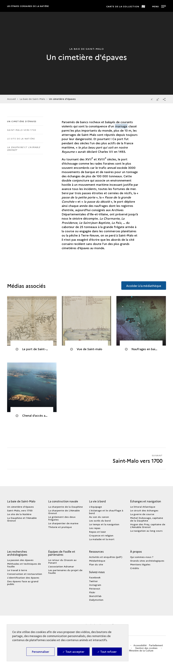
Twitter (93, 581)
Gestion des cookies (146, 648)
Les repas (94, 528)
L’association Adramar (61, 566)
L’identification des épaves (23, 577)
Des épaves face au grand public (22, 583)
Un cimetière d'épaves (21, 121)
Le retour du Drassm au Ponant (62, 561)
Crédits (134, 568)
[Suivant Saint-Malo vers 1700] (126, 458)
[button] (164, 99)
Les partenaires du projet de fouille (65, 571)
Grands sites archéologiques (147, 560)
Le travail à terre (17, 570)
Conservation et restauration (24, 573)
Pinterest (94, 588)
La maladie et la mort (101, 539)
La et (23, 148)
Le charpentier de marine (63, 523)
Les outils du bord (100, 520)
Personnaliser (40, 651)
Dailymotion (96, 599)
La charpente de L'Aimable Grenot (64, 512)
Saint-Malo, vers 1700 (19, 510)
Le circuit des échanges (144, 510)
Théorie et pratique (60, 527)
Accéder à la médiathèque (143, 285)
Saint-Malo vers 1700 (21, 129)
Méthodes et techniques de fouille (24, 565)
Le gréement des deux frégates (62, 518)
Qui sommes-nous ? (141, 557)
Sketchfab (95, 596)
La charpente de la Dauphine (65, 506)
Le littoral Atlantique (142, 506)
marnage (121, 126)
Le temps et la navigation (104, 524)
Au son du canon (99, 516)
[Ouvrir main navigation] (159, 6)
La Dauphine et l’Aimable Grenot (22, 519)
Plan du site (96, 564)
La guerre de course (142, 514)
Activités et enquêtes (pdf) (105, 557)
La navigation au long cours (146, 530)
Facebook (95, 577)
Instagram (95, 584)
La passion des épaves (20, 560)
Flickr (92, 592)
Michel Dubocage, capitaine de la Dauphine (146, 519)
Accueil (11, 98)
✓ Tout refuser (107, 651)
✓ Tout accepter (73, 651)
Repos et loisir (97, 531)
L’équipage (95, 506)
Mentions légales (140, 564)
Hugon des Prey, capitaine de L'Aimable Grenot (147, 526)
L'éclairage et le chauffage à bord (106, 512)
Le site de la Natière (21, 138)
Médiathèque (97, 560)
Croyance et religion (101, 535)
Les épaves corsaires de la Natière (28, 6)
